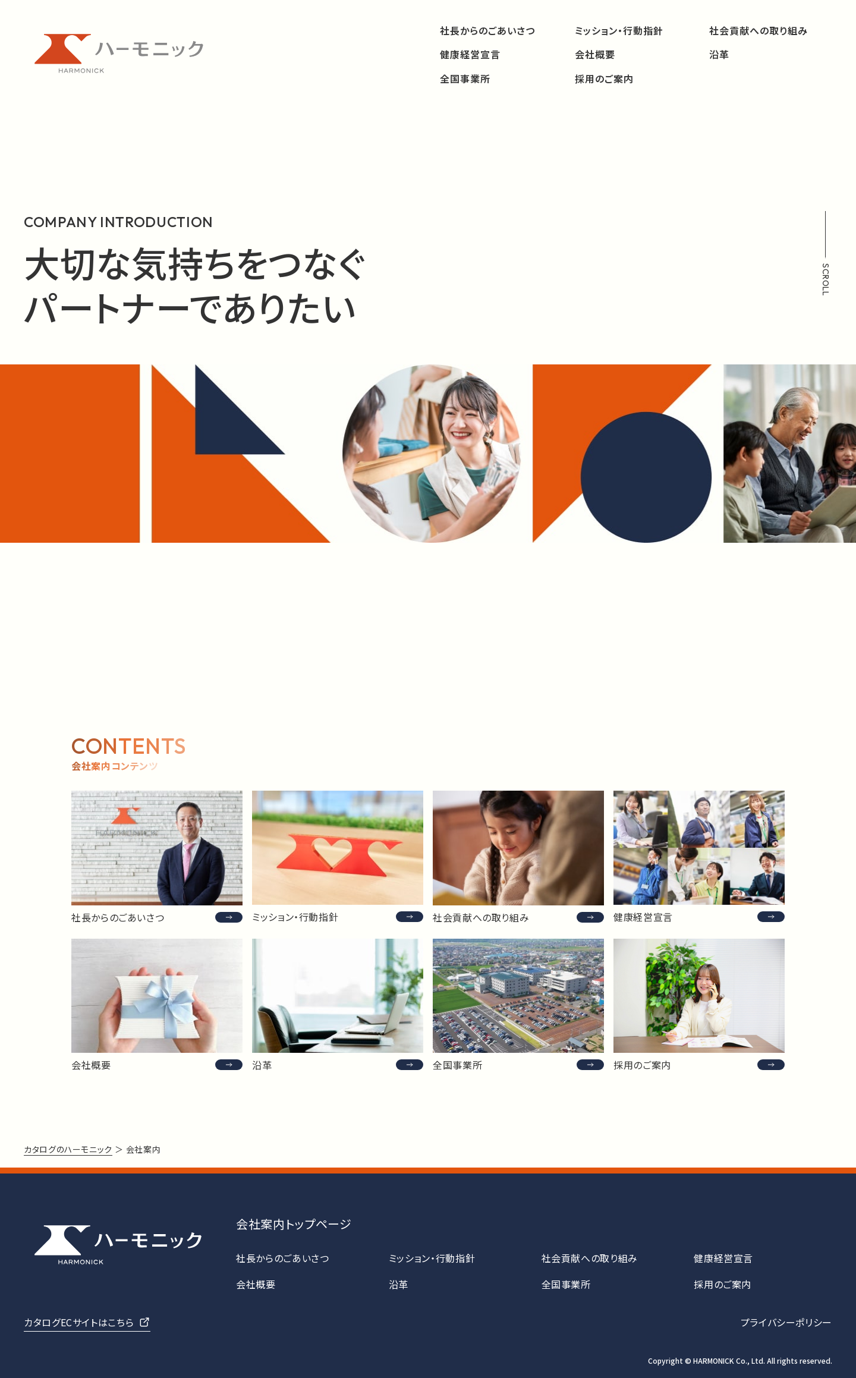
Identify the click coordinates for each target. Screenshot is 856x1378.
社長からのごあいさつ (487, 30)
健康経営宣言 (470, 54)
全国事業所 (465, 79)
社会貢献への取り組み (758, 30)
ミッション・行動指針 (619, 30)
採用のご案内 (604, 79)
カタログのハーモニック (68, 1149)
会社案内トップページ (293, 1223)
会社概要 (595, 54)
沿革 (719, 54)
